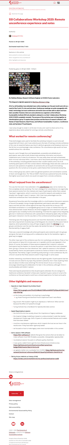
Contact (11, 414)
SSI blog (56, 224)
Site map (12, 417)
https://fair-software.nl (21, 335)
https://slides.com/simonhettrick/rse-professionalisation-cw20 (36, 358)
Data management (15, 400)
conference (44, 187)
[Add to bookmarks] (30, 14)
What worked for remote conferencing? (19, 55)
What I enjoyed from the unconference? (19, 57)
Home (10, 8)
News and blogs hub (18, 8)
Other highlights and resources (17, 60)
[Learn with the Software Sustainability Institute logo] (15, 2)
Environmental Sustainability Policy (20, 410)
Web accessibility (14, 407)
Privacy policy (13, 404)
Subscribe (15, 393)
